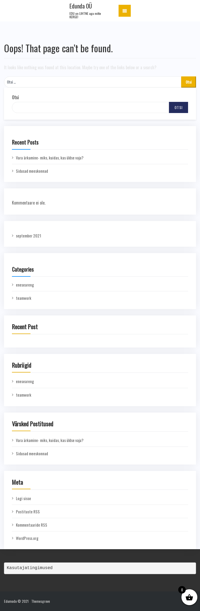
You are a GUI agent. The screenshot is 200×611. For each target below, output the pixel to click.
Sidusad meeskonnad (32, 171)
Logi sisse (23, 498)
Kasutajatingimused (30, 568)
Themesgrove (40, 601)
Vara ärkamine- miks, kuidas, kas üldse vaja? (50, 158)
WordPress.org (27, 538)
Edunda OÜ (80, 6)
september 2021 (28, 236)
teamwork (23, 298)
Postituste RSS (28, 511)
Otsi (15, 97)
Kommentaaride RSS (31, 525)
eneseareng (25, 285)
